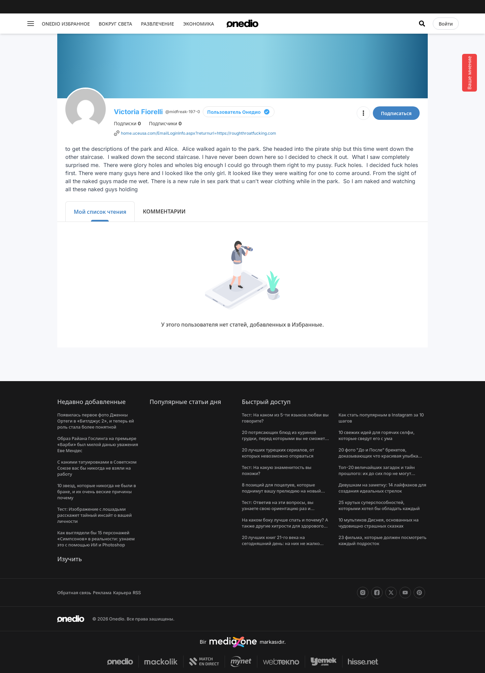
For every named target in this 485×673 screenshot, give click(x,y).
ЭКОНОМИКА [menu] (198, 24)
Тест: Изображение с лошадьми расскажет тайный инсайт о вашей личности (94, 515)
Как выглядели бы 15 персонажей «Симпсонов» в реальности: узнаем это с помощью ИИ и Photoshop (96, 538)
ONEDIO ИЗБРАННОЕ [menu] (66, 24)
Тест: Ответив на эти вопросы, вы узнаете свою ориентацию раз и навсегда (278, 508)
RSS (137, 592)
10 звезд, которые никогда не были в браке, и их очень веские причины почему (96, 491)
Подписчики (165, 123)
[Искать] (422, 23)
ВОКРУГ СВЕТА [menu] (115, 24)
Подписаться (396, 113)
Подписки (127, 123)
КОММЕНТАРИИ (164, 211)
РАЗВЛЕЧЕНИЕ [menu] (157, 24)
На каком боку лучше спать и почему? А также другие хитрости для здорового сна (285, 526)
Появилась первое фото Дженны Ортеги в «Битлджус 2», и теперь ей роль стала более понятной (95, 421)
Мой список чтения (100, 211)
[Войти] (445, 24)
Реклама (102, 592)
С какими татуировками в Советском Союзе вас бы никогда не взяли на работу (97, 468)
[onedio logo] (242, 23)
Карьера (122, 592)
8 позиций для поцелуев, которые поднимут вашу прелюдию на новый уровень (281, 491)
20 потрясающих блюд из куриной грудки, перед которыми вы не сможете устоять (284, 438)
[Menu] (30, 23)
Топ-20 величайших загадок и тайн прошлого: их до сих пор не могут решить (376, 473)
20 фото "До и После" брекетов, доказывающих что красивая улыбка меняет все (378, 456)
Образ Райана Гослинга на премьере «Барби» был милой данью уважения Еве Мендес (97, 444)
